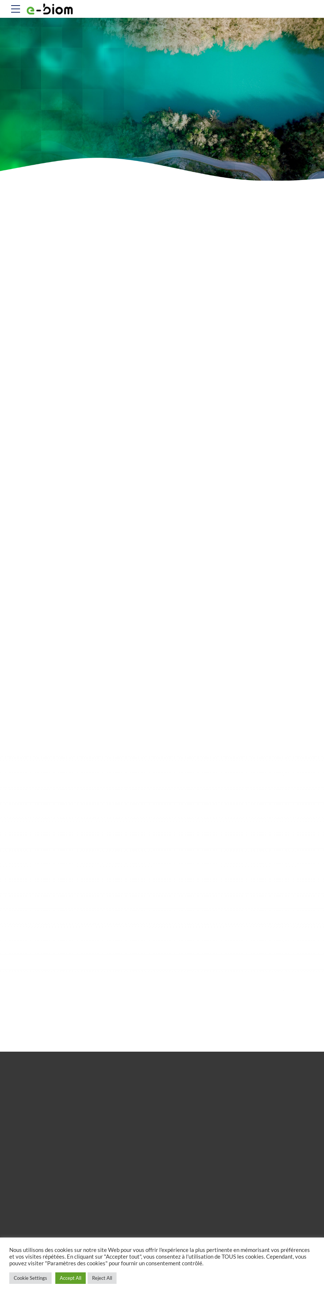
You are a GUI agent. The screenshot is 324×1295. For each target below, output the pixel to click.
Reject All (102, 1278)
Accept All (70, 1278)
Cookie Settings (30, 1278)
